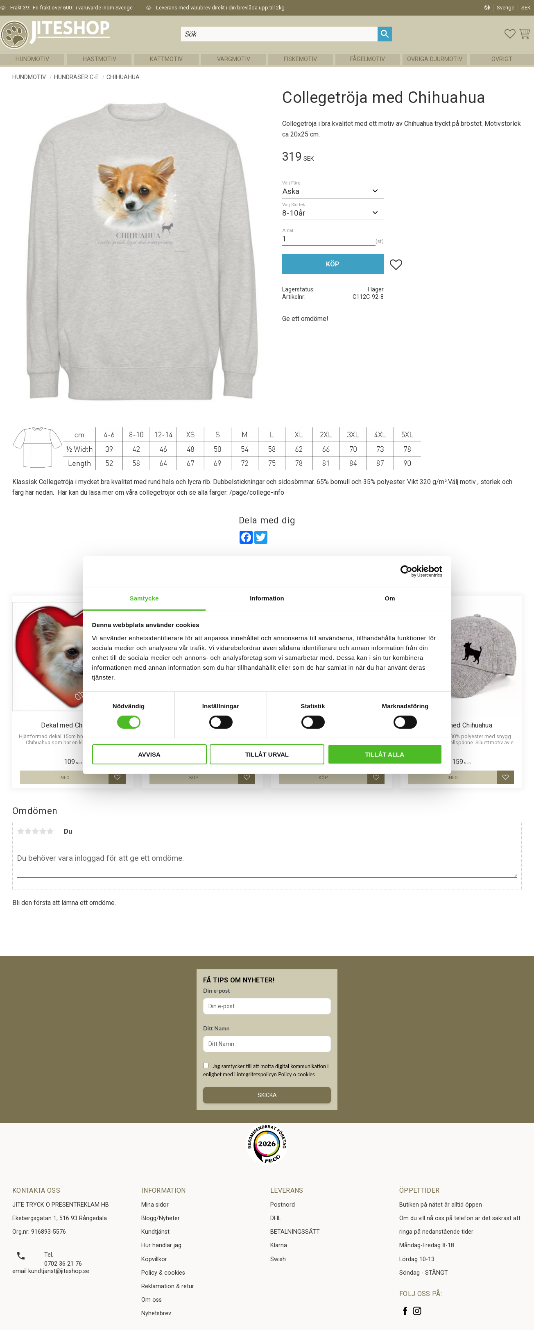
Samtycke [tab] (144, 597)
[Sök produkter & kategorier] (279, 33)
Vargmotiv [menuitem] (233, 59)
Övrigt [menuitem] (501, 59)
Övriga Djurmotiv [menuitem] (434, 59)
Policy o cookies (296, 1074)
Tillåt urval (267, 754)
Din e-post (216, 990)
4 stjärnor (42, 831)
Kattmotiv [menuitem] (166, 59)
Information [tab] (267, 597)
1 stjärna (20, 831)
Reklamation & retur (167, 1286)
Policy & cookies (163, 1272)
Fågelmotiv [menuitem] (367, 59)
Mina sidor (155, 1204)
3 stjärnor (35, 831)
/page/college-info (256, 492)
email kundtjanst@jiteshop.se (50, 1271)
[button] (510, 33)
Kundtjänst (155, 1231)
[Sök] (385, 34)
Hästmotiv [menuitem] (99, 59)
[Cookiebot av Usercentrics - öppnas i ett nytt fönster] (406, 571)
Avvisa (149, 754)
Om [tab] (390, 597)
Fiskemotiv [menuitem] (300, 59)
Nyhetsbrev (156, 1313)
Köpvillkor (154, 1259)
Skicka (267, 1095)
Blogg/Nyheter (160, 1218)
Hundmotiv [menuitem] (32, 59)
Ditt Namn (216, 1028)
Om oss (151, 1299)
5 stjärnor (50, 831)
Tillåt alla (384, 754)
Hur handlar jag (161, 1245)
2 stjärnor (28, 831)
